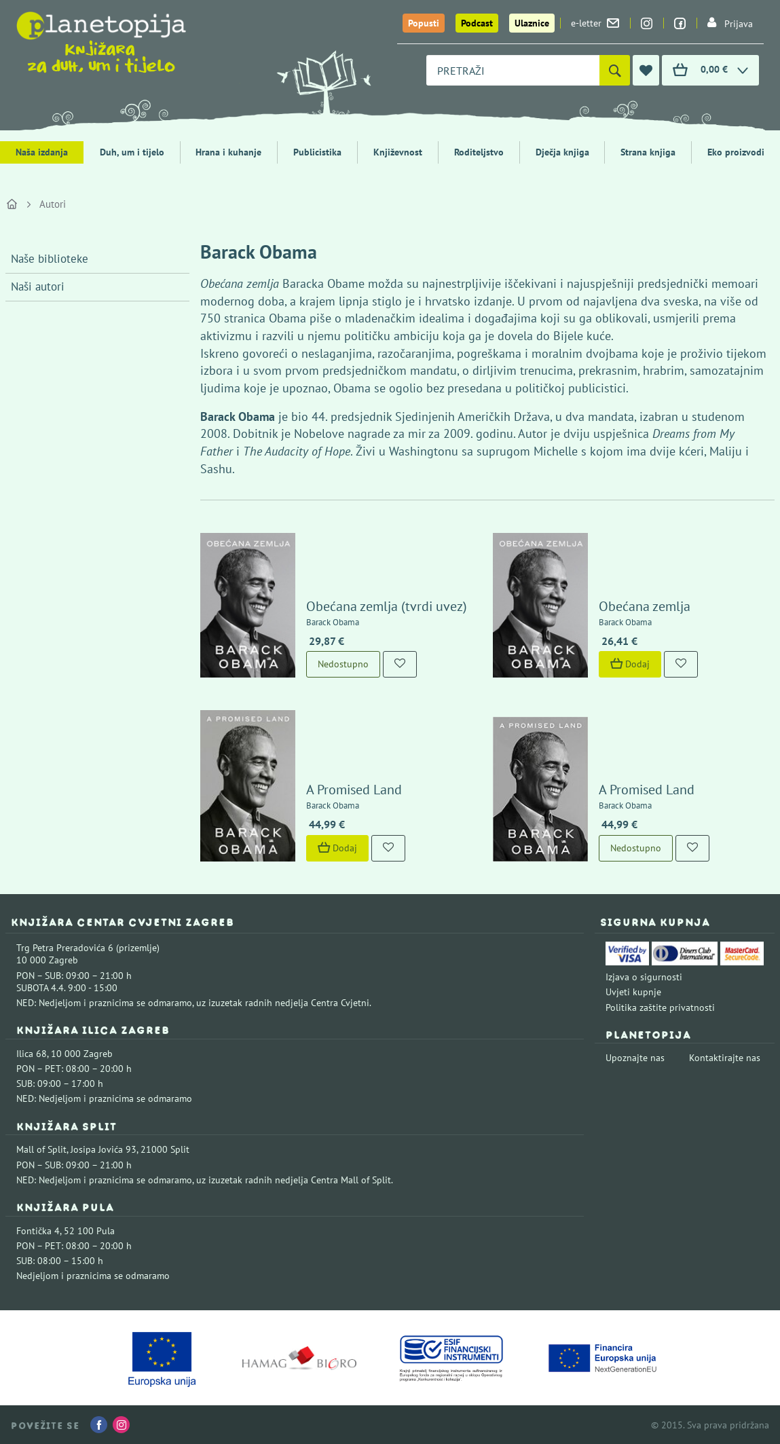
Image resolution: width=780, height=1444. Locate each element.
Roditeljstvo (479, 152)
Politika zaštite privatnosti (660, 1007)
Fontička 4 (38, 1231)
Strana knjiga (647, 152)
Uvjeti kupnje (633, 992)
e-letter (595, 23)
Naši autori (37, 286)
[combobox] (512, 70)
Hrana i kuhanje (228, 152)
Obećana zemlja (644, 606)
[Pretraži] (614, 70)
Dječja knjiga (562, 152)
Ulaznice (532, 23)
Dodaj (630, 664)
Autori (52, 204)
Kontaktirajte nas (724, 1058)
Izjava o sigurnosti (644, 977)
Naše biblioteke (49, 258)
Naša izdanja (42, 152)
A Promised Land (354, 789)
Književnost (397, 152)
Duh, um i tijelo (132, 152)
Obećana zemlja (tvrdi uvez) (386, 606)
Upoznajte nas (635, 1058)
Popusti (423, 23)
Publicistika (317, 152)
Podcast (477, 23)
